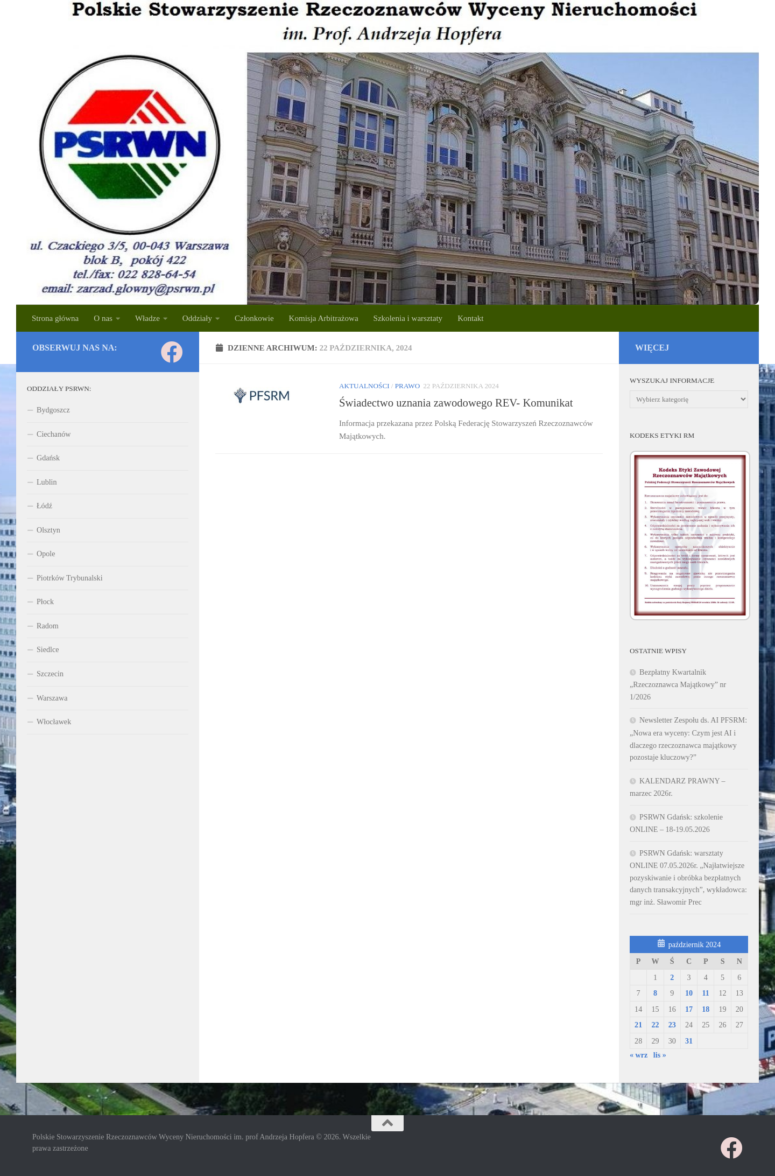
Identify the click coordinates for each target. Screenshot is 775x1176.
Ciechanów (54, 434)
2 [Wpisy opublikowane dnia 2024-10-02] (672, 977)
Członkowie (254, 318)
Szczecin (50, 673)
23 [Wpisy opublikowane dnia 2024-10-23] (672, 1024)
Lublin (47, 482)
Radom (48, 625)
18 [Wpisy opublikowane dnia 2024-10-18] (705, 1009)
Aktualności (364, 386)
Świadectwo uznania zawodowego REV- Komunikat (456, 403)
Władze (147, 318)
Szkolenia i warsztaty (408, 318)
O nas (103, 318)
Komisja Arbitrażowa (323, 318)
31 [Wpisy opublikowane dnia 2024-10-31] (689, 1041)
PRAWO (407, 386)
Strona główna (55, 318)
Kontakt (470, 318)
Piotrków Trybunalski (70, 577)
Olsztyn (48, 530)
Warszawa (52, 698)
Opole (46, 553)
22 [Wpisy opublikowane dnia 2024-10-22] (655, 1024)
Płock (45, 601)
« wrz (638, 1055)
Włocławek (54, 721)
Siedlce (48, 649)
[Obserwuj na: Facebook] (172, 352)
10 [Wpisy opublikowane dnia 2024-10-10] (689, 993)
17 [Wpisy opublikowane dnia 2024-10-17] (689, 1009)
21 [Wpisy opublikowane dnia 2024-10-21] (638, 1024)
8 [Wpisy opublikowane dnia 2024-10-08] (655, 993)
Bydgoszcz (53, 409)
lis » (659, 1055)
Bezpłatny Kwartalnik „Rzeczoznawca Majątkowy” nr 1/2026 (678, 684)
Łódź (44, 505)
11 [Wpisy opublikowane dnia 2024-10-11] (705, 993)
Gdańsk (48, 457)
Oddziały (197, 318)
